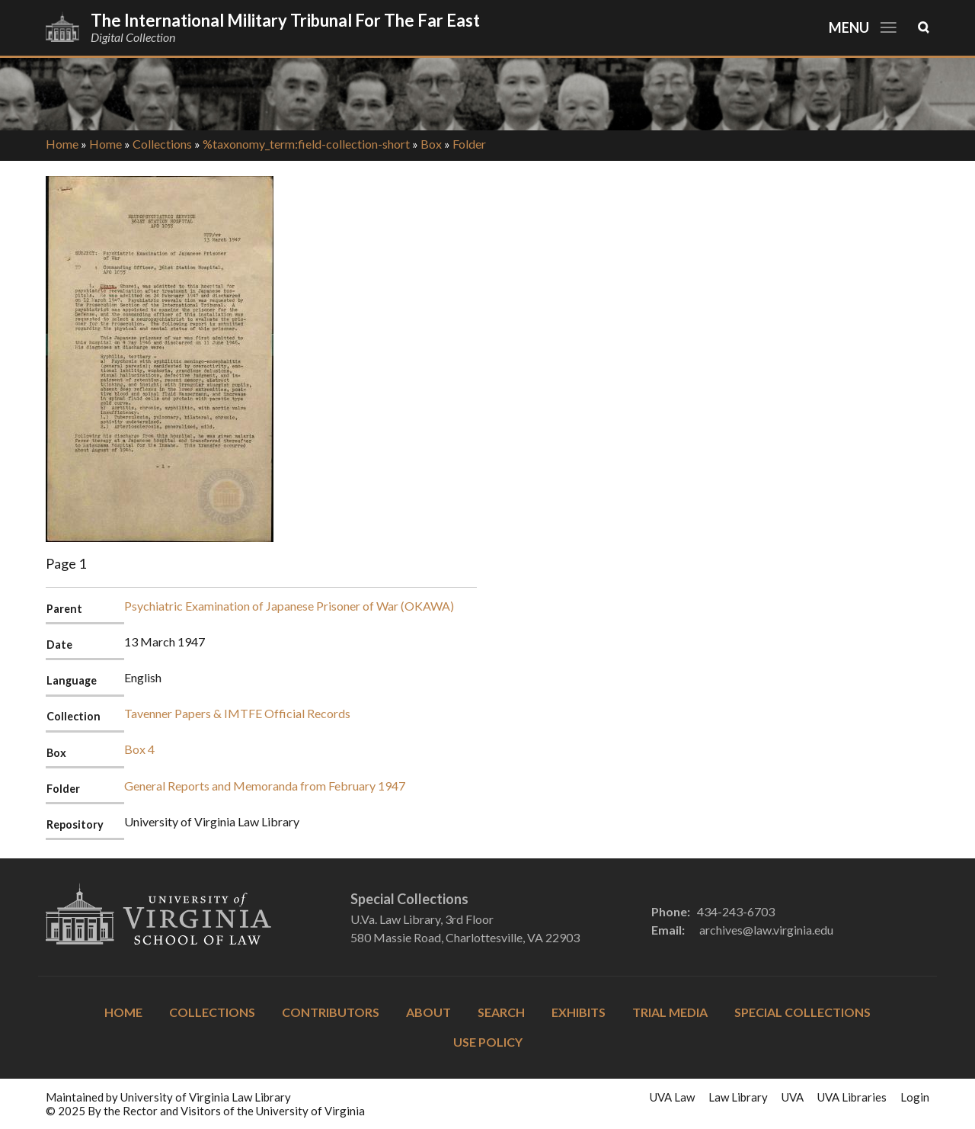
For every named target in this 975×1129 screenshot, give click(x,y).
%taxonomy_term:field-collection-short (306, 143)
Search (501, 1012)
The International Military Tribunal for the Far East (285, 20)
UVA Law (672, 1097)
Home (62, 143)
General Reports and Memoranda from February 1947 (264, 785)
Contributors (330, 1012)
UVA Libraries (852, 1097)
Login (914, 1097)
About (428, 1012)
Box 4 (139, 749)
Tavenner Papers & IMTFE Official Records (237, 713)
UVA (793, 1097)
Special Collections (802, 1012)
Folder (469, 143)
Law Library (738, 1097)
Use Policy (488, 1041)
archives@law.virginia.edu (766, 929)
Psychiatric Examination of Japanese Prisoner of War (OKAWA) (289, 605)
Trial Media (670, 1012)
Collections (162, 143)
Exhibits (578, 1012)
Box (431, 143)
